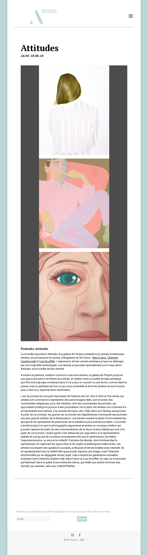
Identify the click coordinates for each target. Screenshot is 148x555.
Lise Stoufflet (47, 361)
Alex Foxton (99, 357)
